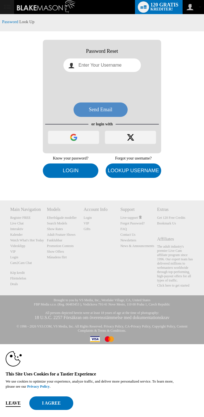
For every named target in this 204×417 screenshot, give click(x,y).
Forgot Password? (132, 223)
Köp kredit (17, 273)
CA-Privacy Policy (137, 326)
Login (71, 170)
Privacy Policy (113, 326)
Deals (14, 284)
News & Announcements (137, 246)
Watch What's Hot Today (27, 240)
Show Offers (55, 252)
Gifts (87, 229)
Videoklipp (17, 246)
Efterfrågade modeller (62, 218)
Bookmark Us (166, 223)
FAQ (123, 229)
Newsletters (128, 240)
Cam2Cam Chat (21, 263)
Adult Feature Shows (61, 235)
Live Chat (17, 223)
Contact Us (128, 235)
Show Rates (55, 229)
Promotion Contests (60, 246)
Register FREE (20, 218)
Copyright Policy (163, 326)
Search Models (57, 223)
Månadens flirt (57, 257)
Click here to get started (173, 285)
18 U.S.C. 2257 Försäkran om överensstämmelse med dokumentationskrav (101, 317)
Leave (13, 403)
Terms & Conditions (111, 331)
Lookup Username (133, 170)
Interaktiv (16, 229)
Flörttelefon (18, 278)
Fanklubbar (55, 240)
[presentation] (102, 87)
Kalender (16, 235)
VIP (12, 252)
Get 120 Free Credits (171, 218)
